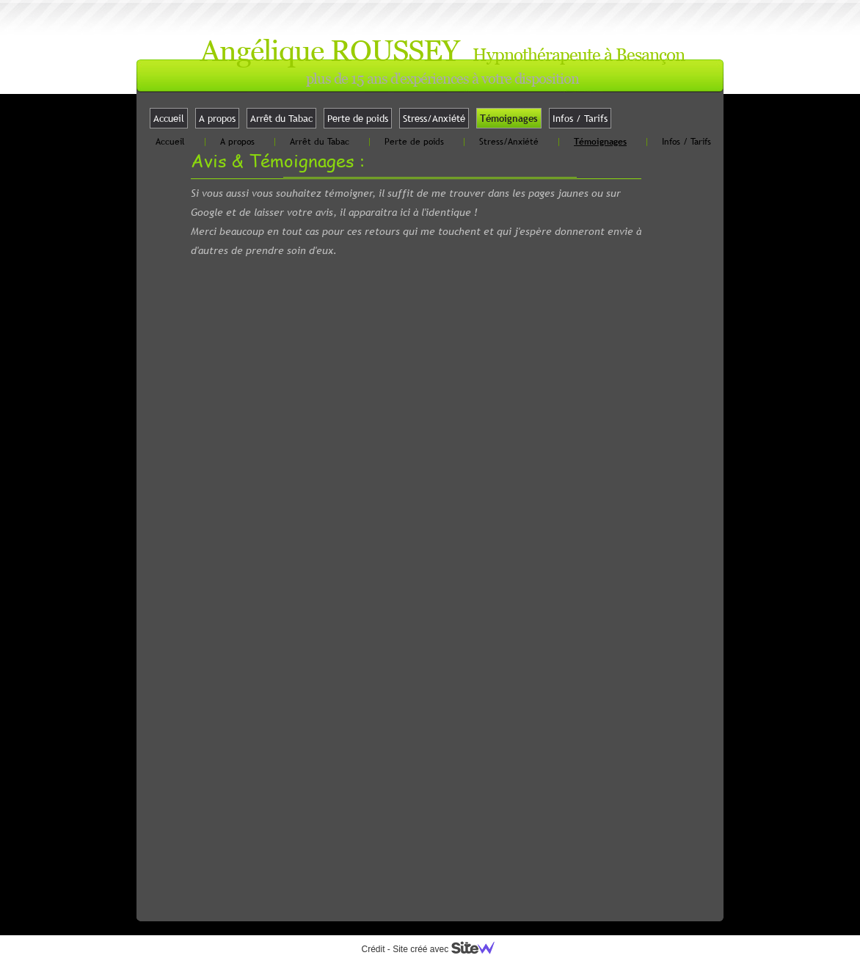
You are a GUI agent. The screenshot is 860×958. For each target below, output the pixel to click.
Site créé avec (449, 949)
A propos (217, 118)
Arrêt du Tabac (281, 118)
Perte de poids (357, 118)
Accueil (168, 118)
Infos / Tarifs (580, 118)
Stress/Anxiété (434, 118)
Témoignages (509, 118)
